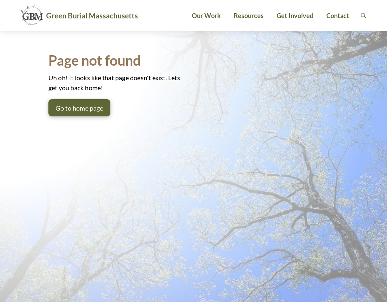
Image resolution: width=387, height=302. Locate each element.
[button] (363, 15)
